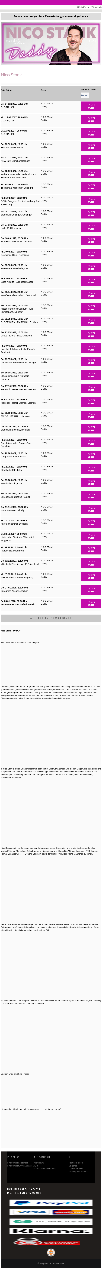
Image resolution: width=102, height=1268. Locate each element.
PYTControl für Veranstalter (19, 1166)
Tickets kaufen (91, 106)
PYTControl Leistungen (17, 1163)
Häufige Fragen (76, 1163)
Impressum (38, 1163)
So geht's (73, 1166)
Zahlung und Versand (78, 1171)
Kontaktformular (76, 1168)
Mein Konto (83, 7)
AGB (35, 1166)
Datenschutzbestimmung (44, 1168)
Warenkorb (96, 7)
